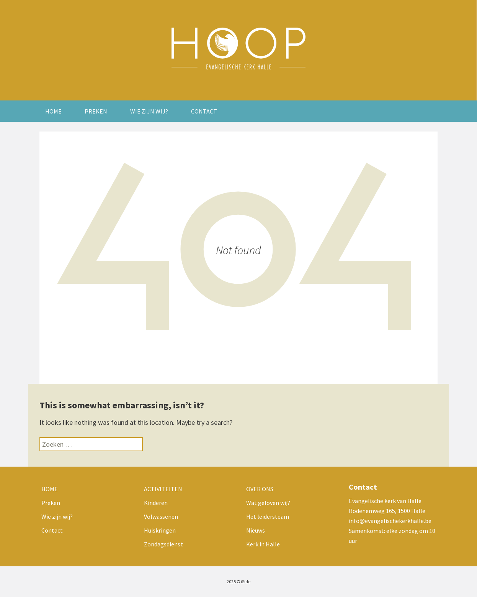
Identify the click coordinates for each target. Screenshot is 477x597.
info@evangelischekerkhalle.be (390, 521)
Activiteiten (163, 489)
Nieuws (255, 530)
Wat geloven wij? (268, 503)
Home (53, 111)
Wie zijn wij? (149, 111)
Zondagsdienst (163, 544)
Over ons (259, 489)
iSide (245, 581)
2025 (231, 581)
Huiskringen (160, 530)
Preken (96, 111)
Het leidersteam (267, 516)
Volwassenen (161, 516)
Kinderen (156, 503)
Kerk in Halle (263, 544)
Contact (204, 111)
